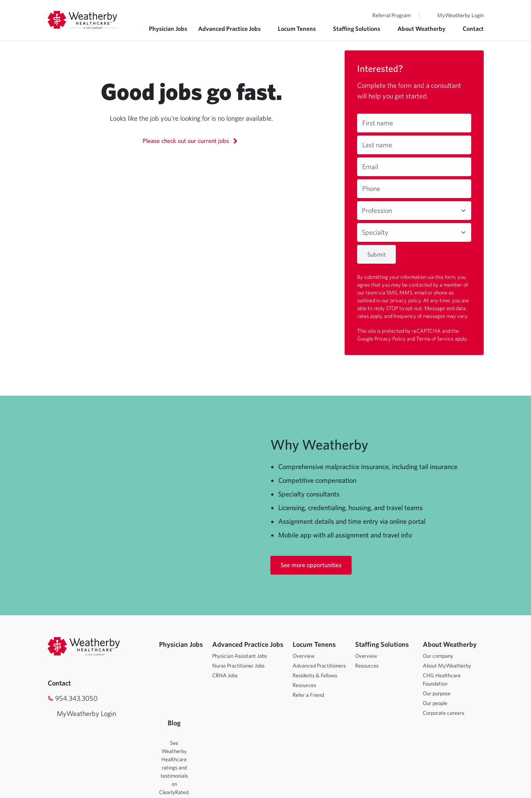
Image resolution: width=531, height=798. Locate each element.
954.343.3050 (76, 698)
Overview (304, 656)
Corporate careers (443, 713)
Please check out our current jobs (191, 140)
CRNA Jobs (225, 675)
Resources (304, 685)
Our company (438, 656)
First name (377, 123)
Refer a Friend (308, 695)
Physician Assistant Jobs (239, 656)
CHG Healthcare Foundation (442, 679)
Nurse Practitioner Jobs (238, 665)
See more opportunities (311, 564)
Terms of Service (435, 339)
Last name (377, 145)
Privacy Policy (390, 339)
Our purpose (437, 693)
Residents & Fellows (315, 675)
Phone (371, 188)
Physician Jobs (168, 28)
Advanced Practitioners (319, 665)
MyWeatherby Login (460, 15)
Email (370, 166)
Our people (435, 703)
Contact (473, 28)
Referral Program (391, 15)
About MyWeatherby (447, 665)
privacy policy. (406, 300)
